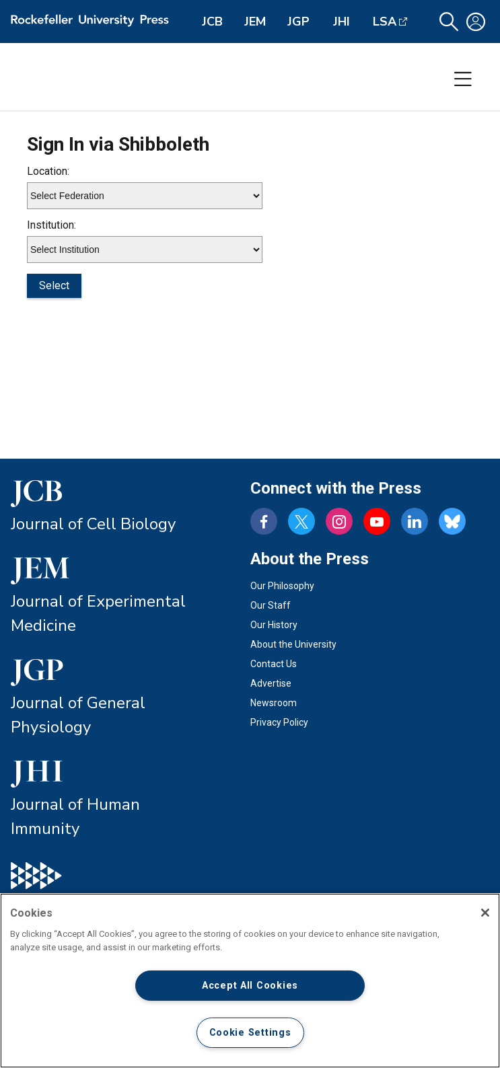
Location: (48, 171)
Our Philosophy (282, 585)
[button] (448, 22)
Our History (273, 624)
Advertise (270, 683)
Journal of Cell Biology (93, 524)
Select (54, 285)
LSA (384, 21)
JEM (255, 21)
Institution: (51, 225)
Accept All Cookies (250, 985)
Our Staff (270, 605)
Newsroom (273, 702)
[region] (250, 980)
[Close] (485, 912)
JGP (298, 21)
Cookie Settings (250, 1032)
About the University (293, 644)
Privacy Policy (279, 722)
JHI (341, 21)
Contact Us (273, 663)
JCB (212, 21)
